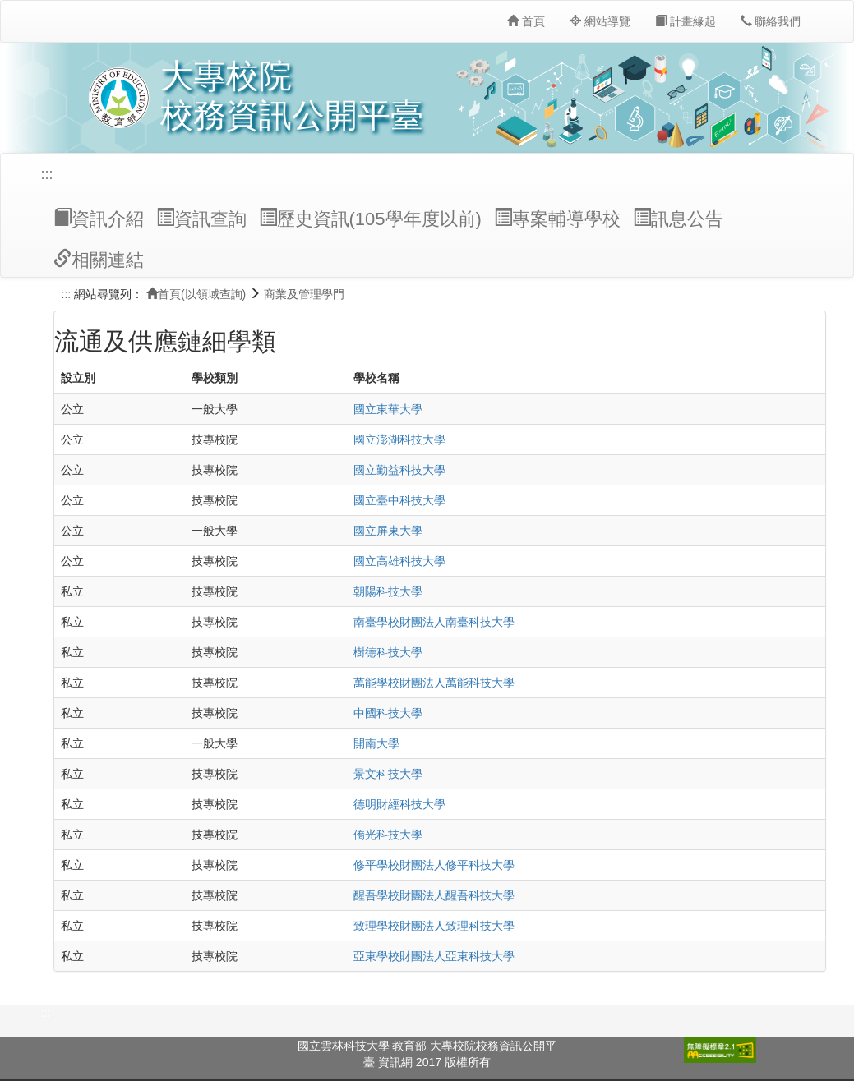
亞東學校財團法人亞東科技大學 (434, 956)
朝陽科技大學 (387, 591)
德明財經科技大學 (399, 804)
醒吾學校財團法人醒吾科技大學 (434, 895)
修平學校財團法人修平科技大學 (434, 865)
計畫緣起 (685, 21)
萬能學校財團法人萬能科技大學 (434, 682)
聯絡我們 (771, 21)
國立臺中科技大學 (399, 500)
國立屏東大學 (387, 530)
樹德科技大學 (387, 652)
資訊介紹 (98, 218)
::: (47, 174)
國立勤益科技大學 (399, 469)
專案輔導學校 (557, 218)
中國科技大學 (387, 713)
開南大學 (376, 743)
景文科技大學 (387, 773)
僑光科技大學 (387, 834)
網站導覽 (600, 21)
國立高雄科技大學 (399, 561)
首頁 (526, 21)
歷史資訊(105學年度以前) (370, 218)
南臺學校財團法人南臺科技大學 (434, 621)
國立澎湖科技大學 (399, 439)
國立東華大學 (387, 409)
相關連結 (98, 259)
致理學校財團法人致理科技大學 (434, 925)
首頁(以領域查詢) (196, 294)
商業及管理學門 (304, 294)
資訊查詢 (201, 218)
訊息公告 (678, 218)
